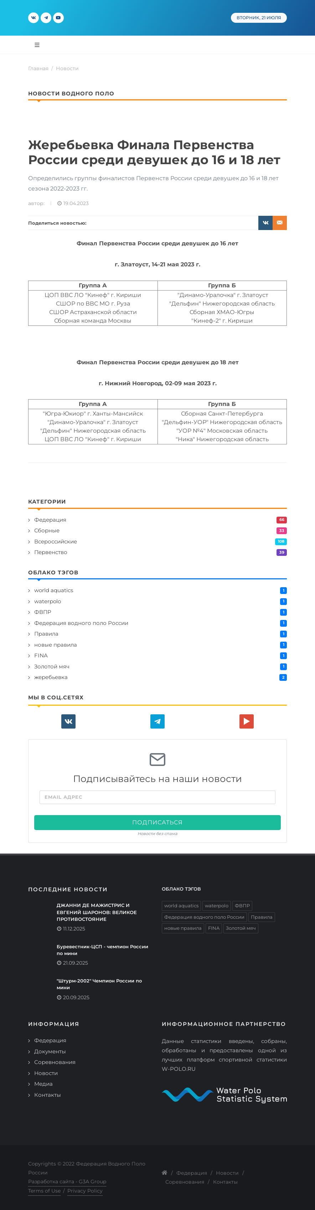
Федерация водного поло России (81, 623)
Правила (46, 633)
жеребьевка (51, 677)
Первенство (50, 552)
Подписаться (157, 822)
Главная (38, 68)
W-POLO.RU (179, 1068)
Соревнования (55, 1062)
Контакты (47, 1094)
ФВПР (42, 612)
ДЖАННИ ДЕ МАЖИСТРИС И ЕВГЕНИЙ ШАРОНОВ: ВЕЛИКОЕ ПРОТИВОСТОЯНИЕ (97, 912)
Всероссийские (55, 541)
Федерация (50, 519)
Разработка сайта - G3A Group (67, 1181)
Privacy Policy (85, 1191)
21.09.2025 (75, 963)
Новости (67, 68)
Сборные (47, 530)
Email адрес (63, 797)
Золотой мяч (51, 666)
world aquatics (53, 590)
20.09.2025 (76, 997)
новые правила (55, 644)
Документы (50, 1051)
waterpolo (47, 601)
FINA (41, 655)
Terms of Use (44, 1191)
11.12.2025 (74, 928)
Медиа (43, 1083)
